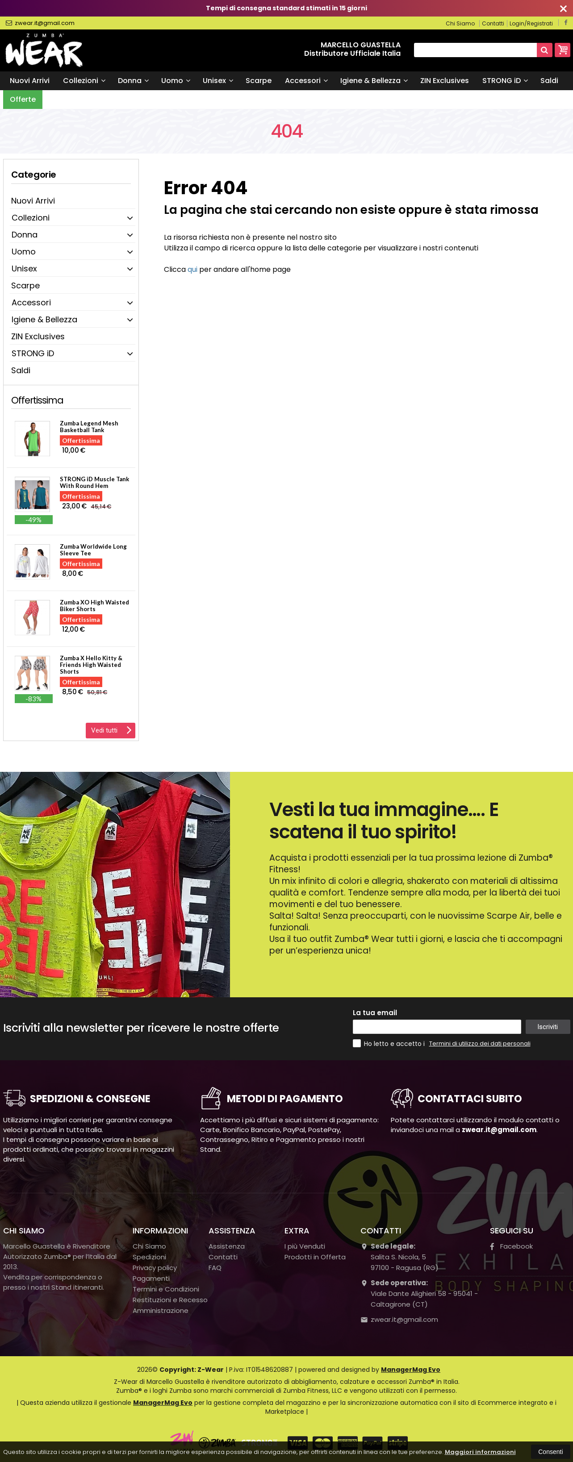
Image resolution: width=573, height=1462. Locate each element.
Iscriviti (547, 1027)
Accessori (306, 80)
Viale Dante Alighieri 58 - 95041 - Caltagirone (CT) (419, 1293)
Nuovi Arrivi (30, 80)
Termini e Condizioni (166, 1289)
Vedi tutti (111, 729)
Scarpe (259, 80)
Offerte (23, 99)
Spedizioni (149, 1257)
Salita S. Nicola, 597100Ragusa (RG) (399, 1256)
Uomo (175, 80)
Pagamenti (151, 1278)
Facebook (511, 1246)
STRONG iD (505, 80)
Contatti (493, 23)
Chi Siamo (460, 23)
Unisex (218, 80)
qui (192, 269)
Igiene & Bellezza (374, 80)
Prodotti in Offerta (315, 1257)
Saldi (549, 80)
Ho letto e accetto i (390, 1043)
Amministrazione (160, 1310)
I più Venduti (304, 1246)
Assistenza (227, 1246)
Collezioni (84, 80)
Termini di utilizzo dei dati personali (480, 1043)
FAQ (215, 1267)
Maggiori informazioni (480, 1452)
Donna (133, 80)
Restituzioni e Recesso (170, 1299)
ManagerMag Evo (410, 1369)
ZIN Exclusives (444, 80)
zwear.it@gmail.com (40, 23)
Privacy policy (155, 1267)
